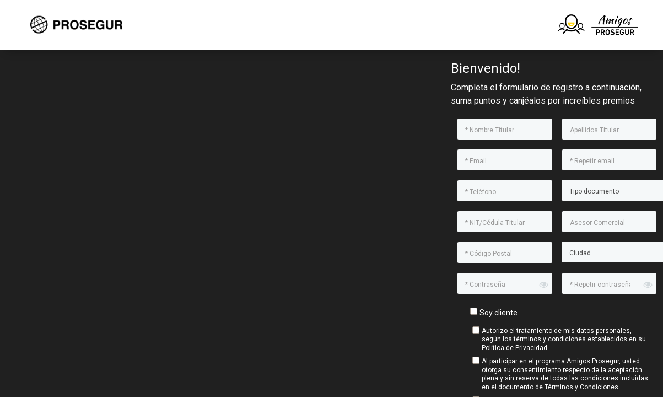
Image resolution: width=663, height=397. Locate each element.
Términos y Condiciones (582, 387)
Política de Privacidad (515, 348)
